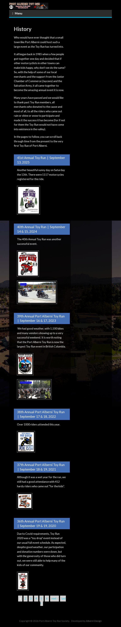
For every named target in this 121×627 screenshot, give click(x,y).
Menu (17, 13)
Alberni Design (94, 620)
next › (54, 598)
